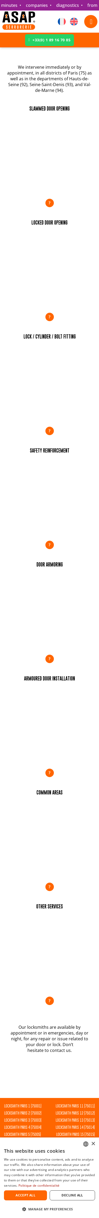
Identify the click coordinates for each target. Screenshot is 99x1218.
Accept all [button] (25, 1195)
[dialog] (49, 1177)
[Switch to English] (74, 22)
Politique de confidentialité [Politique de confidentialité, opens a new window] (38, 1185)
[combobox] (85, 1144)
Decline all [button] (72, 1195)
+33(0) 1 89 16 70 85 (50, 39)
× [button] (93, 1144)
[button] (49, 156)
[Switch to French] (62, 22)
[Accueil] (19, 21)
